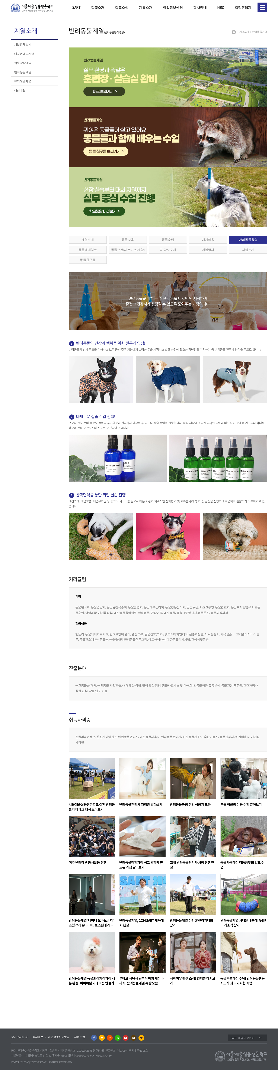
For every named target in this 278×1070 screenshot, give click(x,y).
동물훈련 (168, 239)
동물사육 (128, 239)
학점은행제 (243, 7)
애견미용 (208, 239)
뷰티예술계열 (22, 81)
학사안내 (200, 7)
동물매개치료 (87, 249)
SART (76, 7)
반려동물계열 (22, 72)
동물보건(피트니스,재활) (128, 249)
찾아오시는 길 (19, 1037)
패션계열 (20, 90)
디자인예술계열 (24, 54)
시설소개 (248, 249)
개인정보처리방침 (58, 1037)
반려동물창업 (248, 239)
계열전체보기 (22, 44)
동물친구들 (87, 260)
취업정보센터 (173, 7)
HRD (220, 7)
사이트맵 (79, 1037)
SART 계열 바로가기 (242, 1038)
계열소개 (145, 7)
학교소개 (97, 7)
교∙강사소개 (168, 249)
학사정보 (37, 1037)
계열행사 (208, 249)
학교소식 (121, 7)
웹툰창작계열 (22, 63)
